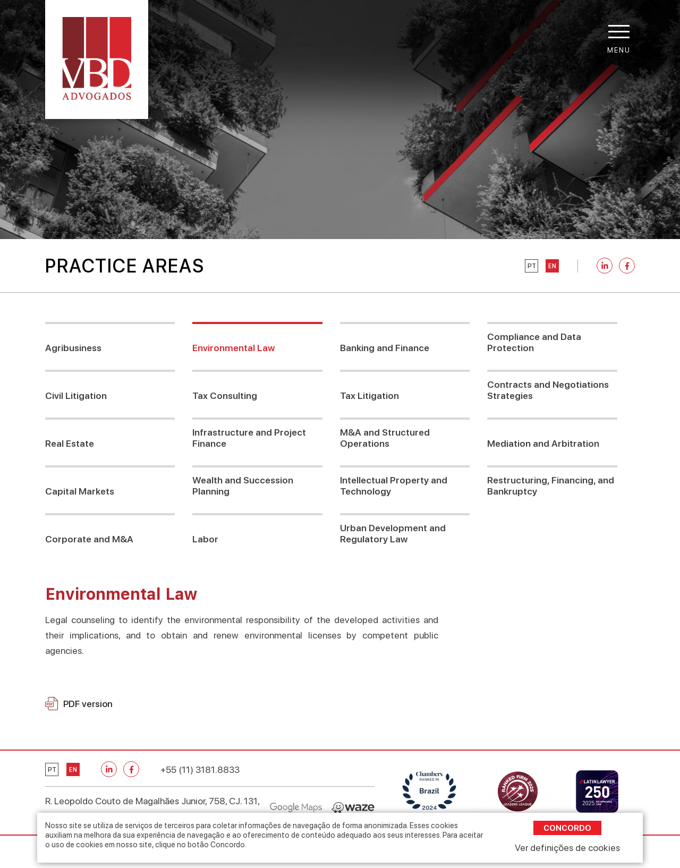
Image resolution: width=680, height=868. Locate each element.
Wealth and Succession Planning (242, 485)
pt (532, 266)
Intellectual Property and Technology (393, 485)
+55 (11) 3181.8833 (200, 769)
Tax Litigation (369, 395)
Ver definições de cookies (567, 847)
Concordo (567, 827)
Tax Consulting (224, 395)
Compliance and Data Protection (534, 342)
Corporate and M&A (89, 538)
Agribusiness (73, 347)
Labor (205, 538)
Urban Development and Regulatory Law (393, 533)
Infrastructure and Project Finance (249, 438)
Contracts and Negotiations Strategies (548, 390)
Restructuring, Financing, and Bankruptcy (550, 485)
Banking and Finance (384, 347)
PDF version (79, 703)
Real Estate (69, 443)
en (552, 266)
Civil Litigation (76, 395)
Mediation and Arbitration (543, 443)
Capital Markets (79, 491)
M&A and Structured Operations (385, 438)
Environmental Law (233, 347)
